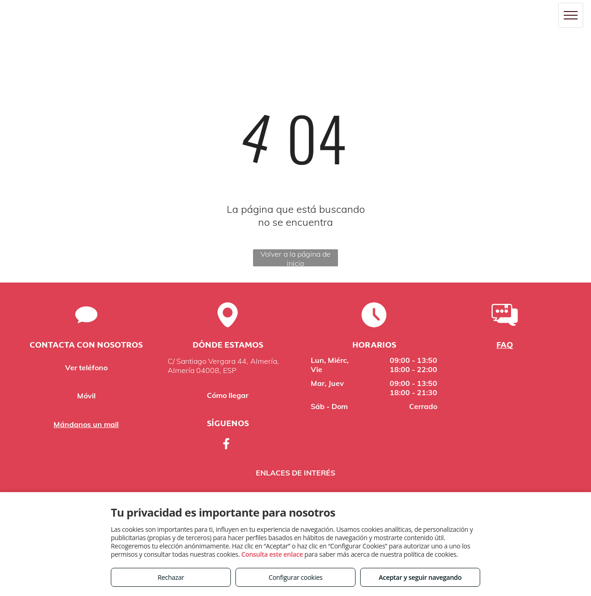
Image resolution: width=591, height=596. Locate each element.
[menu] (571, 15)
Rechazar (170, 577)
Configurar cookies (296, 577)
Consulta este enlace (272, 554)
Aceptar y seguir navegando (420, 577)
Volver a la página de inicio (295, 257)
